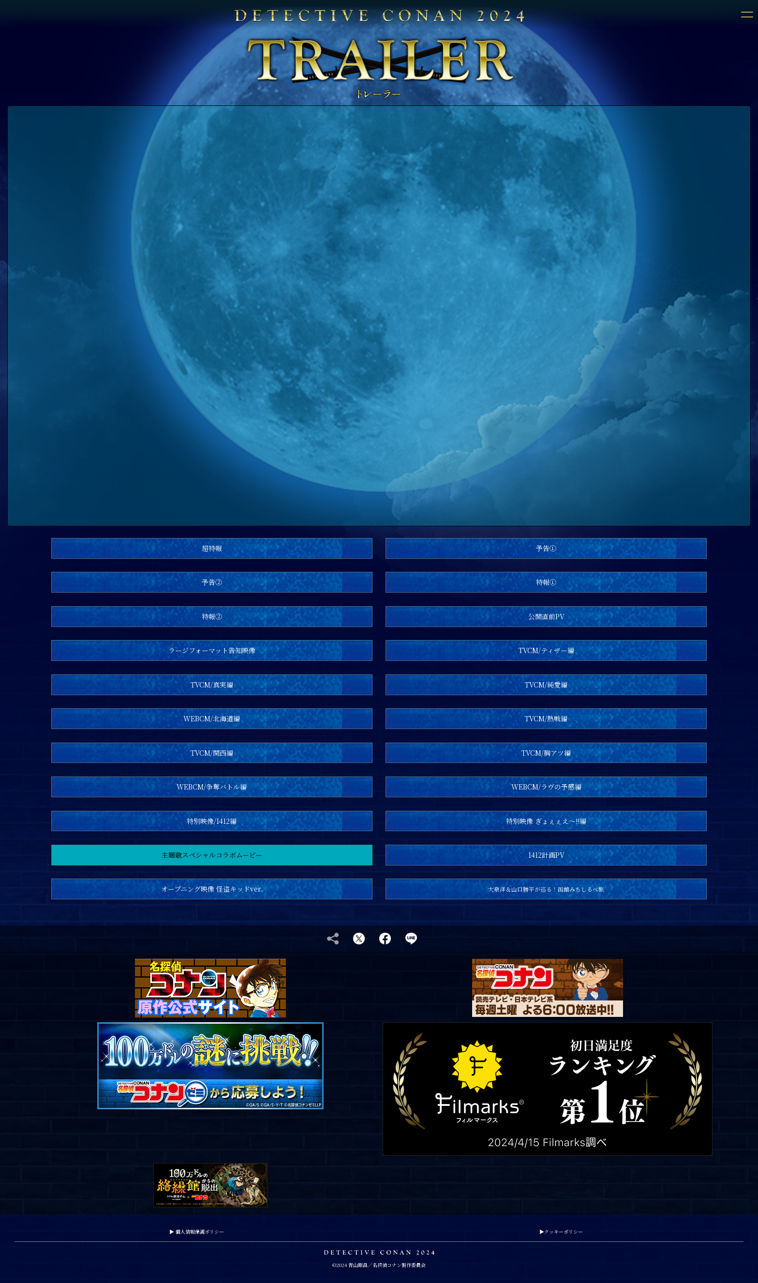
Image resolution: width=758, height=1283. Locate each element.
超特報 (212, 548)
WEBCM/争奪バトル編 (212, 786)
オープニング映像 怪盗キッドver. (212, 889)
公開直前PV (546, 616)
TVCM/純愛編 (546, 684)
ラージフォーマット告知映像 (211, 650)
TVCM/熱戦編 (546, 718)
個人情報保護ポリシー (196, 1231)
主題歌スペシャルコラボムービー (212, 855)
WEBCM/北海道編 (211, 718)
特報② (212, 616)
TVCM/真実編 (212, 684)
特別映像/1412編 (212, 821)
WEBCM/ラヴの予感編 (546, 786)
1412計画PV (546, 855)
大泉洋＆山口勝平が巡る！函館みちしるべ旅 (546, 889)
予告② (212, 582)
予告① (546, 548)
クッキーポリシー (561, 1231)
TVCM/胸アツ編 (546, 753)
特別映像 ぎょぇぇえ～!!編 (546, 821)
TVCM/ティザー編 (546, 650)
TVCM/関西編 (212, 753)
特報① (546, 582)
